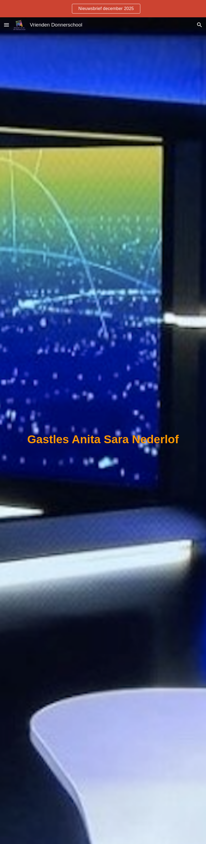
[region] (103, 8)
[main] (103, 439)
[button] (6, 24)
